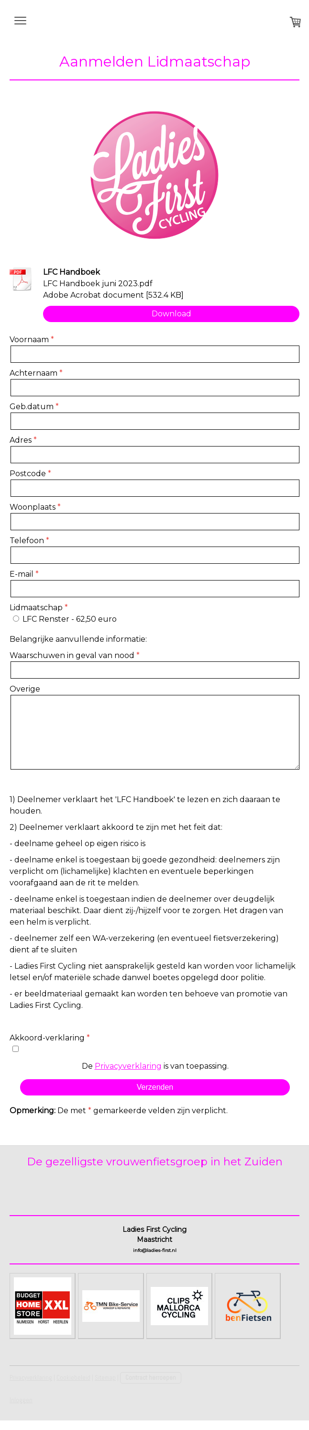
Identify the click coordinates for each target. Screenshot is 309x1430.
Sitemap (105, 1378)
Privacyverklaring (128, 1066)
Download (171, 313)
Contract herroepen (150, 1378)
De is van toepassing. (155, 1066)
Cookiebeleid (73, 1378)
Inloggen (21, 1400)
